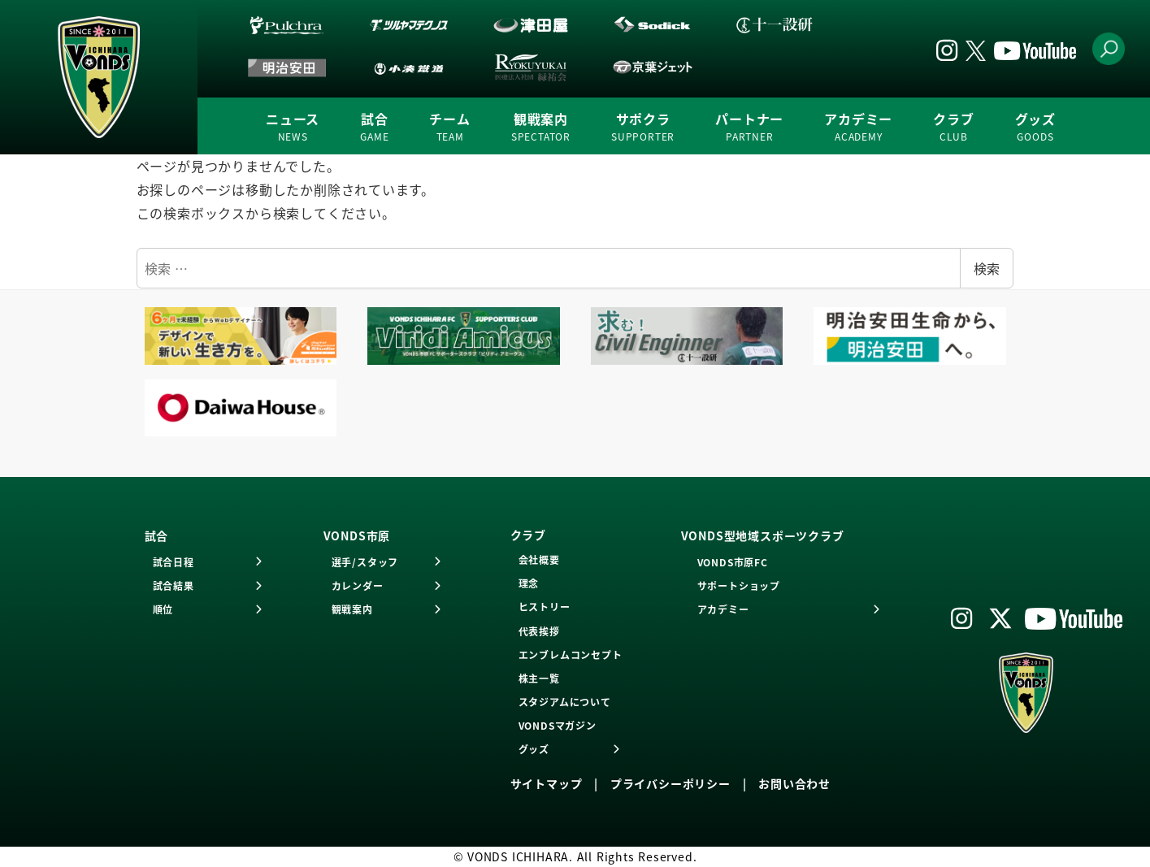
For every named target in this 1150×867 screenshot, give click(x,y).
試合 (374, 127)
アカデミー (858, 127)
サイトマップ (546, 783)
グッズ (1035, 127)
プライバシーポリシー (670, 783)
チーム (449, 127)
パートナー (749, 127)
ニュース (292, 127)
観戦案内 (541, 127)
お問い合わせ (794, 783)
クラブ (953, 127)
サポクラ (643, 127)
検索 (987, 268)
